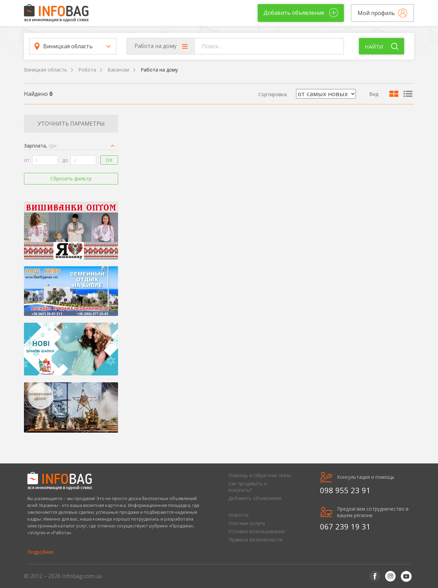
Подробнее (40, 552)
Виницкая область (45, 69)
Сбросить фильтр (71, 178)
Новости (238, 515)
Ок (109, 160)
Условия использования (256, 531)
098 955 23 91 (345, 490)
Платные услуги (246, 523)
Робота (87, 69)
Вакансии (118, 69)
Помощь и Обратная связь (259, 475)
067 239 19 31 (345, 526)
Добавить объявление (255, 498)
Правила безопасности (255, 539)
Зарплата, (40, 145)
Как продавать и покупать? (247, 486)
